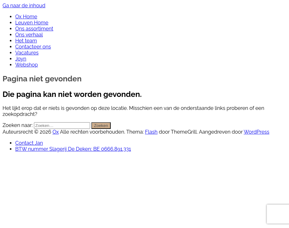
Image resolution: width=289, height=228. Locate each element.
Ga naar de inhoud (24, 6)
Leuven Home (31, 23)
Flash (151, 132)
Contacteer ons (33, 47)
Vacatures (27, 53)
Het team (26, 41)
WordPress (256, 132)
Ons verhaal (29, 35)
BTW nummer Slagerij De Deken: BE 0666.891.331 (73, 149)
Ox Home (26, 17)
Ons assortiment (34, 29)
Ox (55, 132)
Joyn (20, 59)
